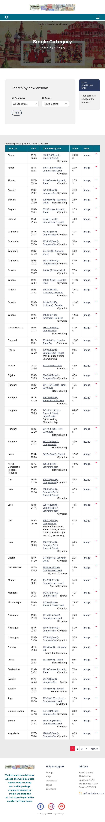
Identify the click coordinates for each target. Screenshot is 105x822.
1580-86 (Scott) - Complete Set (51, 629)
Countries (51, 788)
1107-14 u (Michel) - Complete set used (53, 169)
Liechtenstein (15, 567)
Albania (12, 180)
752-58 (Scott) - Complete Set (50, 233)
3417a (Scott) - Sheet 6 (54, 454)
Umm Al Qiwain (16, 710)
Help (48, 776)
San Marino (14, 669)
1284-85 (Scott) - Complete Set (51, 735)
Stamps (50, 772)
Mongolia (13, 592)
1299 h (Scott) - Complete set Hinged (53, 351)
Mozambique (14, 602)
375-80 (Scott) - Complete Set (50, 191)
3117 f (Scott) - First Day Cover (52, 430)
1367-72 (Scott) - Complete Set (51, 329)
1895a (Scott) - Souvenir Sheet (50, 465)
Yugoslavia (13, 733)
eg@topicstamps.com (89, 793)
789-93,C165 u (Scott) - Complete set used (54, 700)
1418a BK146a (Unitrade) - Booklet (53, 304)
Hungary (12, 384)
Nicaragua (13, 615)
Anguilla (12, 189)
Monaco (12, 580)
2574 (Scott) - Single (53, 659)
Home (43, 47)
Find (17, 112)
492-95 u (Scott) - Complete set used (52, 569)
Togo (10, 698)
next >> (94, 748)
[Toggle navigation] (98, 17)
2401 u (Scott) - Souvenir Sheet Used (53, 399)
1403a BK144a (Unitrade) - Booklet (53, 291)
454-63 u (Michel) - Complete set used (52, 722)
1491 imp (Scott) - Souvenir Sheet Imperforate (51, 413)
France (11, 349)
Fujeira (11, 375)
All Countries (18, 98)
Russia (11, 659)
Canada (12, 270)
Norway (12, 646)
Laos (10, 479)
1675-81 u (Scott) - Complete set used (52, 616)
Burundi (12, 218)
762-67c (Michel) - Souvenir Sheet (52, 157)
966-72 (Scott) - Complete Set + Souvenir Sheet (50, 545)
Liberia (11, 557)
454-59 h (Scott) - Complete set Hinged (53, 582)
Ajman (11, 155)
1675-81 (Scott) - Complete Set (51, 639)
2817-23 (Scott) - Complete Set (51, 443)
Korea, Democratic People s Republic (14, 468)
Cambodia (13, 231)
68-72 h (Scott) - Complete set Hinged (53, 220)
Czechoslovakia (15, 327)
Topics (49, 784)
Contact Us (51, 780)
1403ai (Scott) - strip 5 (54, 270)
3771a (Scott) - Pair (52, 365)
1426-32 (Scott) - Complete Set (51, 594)
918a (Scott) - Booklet (53, 688)
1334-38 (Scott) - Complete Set (51, 262)
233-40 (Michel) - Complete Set (51, 712)
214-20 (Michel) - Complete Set (51, 377)
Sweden (12, 678)
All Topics (47, 98)
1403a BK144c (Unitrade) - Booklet (53, 316)
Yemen (11, 720)
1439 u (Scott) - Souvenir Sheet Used (53, 604)
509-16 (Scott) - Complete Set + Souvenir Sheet (50, 507)
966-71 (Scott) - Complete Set (50, 522)
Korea (11, 454)
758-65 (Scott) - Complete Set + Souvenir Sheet (50, 492)
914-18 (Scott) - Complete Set (50, 680)
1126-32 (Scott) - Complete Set (51, 243)
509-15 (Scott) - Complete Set (50, 481)
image (87, 155)
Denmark (12, 340)
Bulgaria (12, 199)
